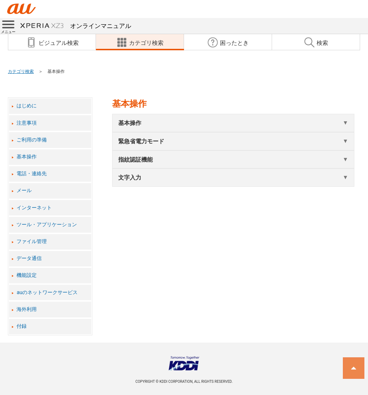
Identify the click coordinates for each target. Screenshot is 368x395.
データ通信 (29, 258)
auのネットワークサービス (47, 292)
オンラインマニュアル (75, 25)
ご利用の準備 (32, 140)
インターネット (34, 208)
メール (24, 190)
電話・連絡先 (32, 174)
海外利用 (27, 309)
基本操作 (27, 157)
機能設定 (27, 275)
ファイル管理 (32, 241)
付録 (22, 326)
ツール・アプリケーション (47, 225)
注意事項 (27, 123)
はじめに (27, 106)
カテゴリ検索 (21, 71)
